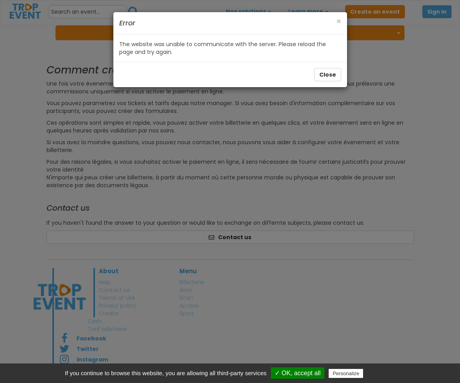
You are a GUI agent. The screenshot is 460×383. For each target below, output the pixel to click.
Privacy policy (384, 373)
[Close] (338, 21)
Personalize (346, 373)
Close (327, 75)
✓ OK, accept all (297, 373)
